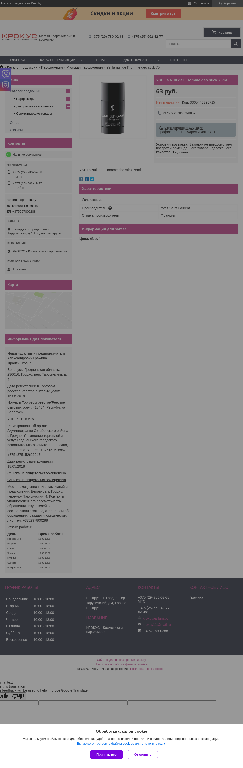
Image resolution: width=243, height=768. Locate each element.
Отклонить (143, 754)
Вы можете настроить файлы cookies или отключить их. (120, 743)
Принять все (106, 754)
